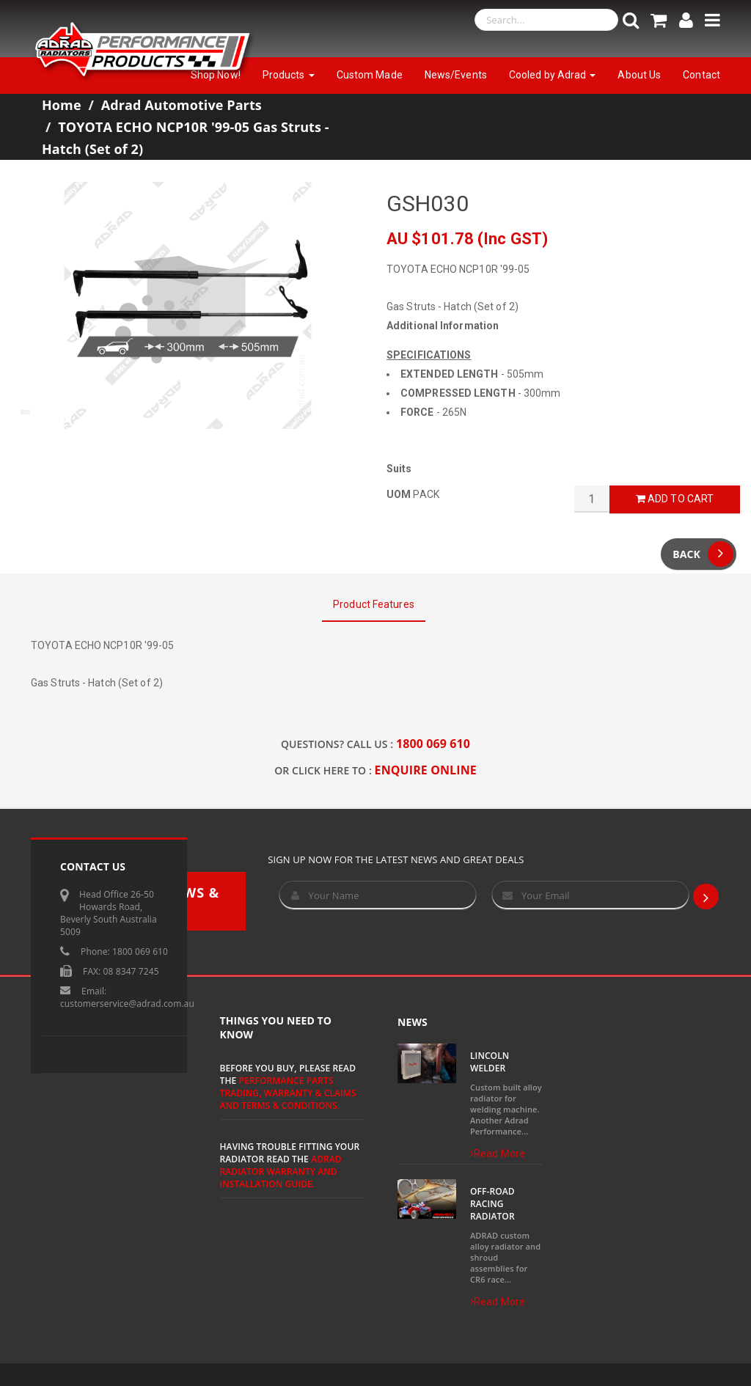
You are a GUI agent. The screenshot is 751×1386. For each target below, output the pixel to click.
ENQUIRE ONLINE (426, 770)
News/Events (456, 75)
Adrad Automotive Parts (181, 105)
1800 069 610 (433, 744)
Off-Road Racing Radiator (492, 1203)
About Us (639, 75)
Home (61, 105)
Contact (701, 75)
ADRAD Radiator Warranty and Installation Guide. (281, 1171)
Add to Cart (675, 499)
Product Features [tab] (373, 604)
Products (289, 75)
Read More (497, 1153)
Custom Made (370, 75)
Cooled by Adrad (552, 75)
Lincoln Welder (489, 1061)
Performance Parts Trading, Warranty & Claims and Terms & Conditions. (288, 1093)
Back (703, 554)
